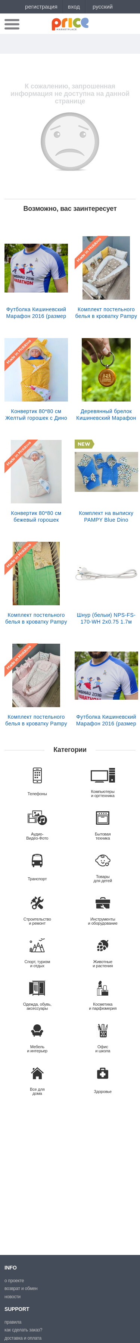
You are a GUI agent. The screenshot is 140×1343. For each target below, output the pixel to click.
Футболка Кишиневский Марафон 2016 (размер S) (36, 312)
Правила (12, 1322)
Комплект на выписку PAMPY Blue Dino (106, 516)
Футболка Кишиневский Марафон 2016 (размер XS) (106, 720)
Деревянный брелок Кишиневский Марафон (106, 414)
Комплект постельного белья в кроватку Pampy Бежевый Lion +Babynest (106, 312)
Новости (12, 1296)
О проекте (14, 1280)
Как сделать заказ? (23, 1330)
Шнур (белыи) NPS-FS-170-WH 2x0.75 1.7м (106, 618)
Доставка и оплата (22, 1338)
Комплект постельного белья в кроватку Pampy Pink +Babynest (36, 720)
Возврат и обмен (20, 1288)
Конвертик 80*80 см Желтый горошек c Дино (36, 414)
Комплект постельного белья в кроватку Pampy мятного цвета (36, 618)
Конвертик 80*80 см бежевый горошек (36, 516)
